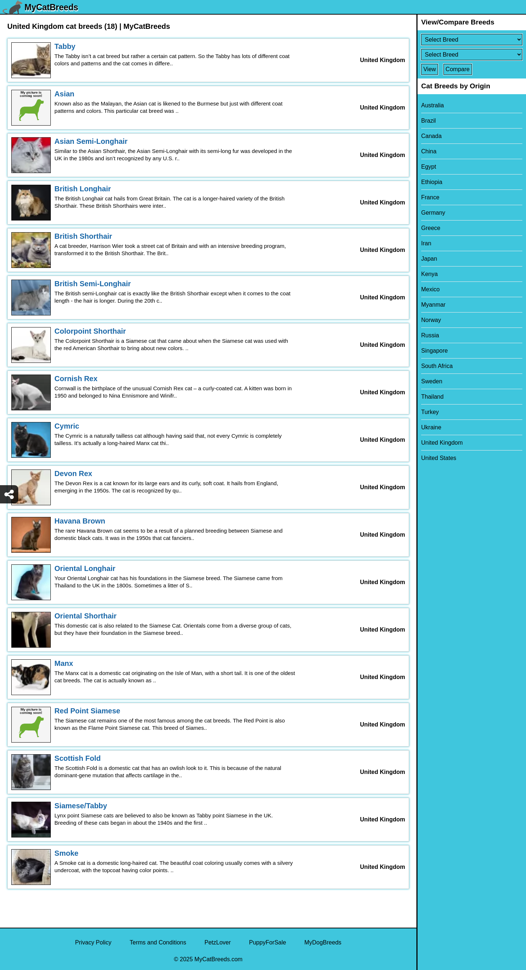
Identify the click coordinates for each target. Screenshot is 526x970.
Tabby (64, 46)
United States (438, 458)
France (430, 197)
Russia (430, 335)
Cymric (66, 426)
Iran (426, 243)
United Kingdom (442, 443)
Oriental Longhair (84, 568)
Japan (429, 259)
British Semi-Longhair (92, 284)
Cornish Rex (76, 379)
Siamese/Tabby (80, 806)
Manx (63, 663)
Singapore (434, 351)
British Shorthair (83, 236)
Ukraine (431, 427)
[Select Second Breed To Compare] (471, 54)
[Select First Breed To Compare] (471, 39)
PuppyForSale (267, 942)
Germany (433, 213)
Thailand (432, 397)
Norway (431, 320)
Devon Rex (73, 473)
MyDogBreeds (322, 942)
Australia (432, 105)
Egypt (428, 167)
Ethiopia (431, 182)
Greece (430, 228)
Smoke (66, 853)
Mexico (430, 289)
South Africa (437, 366)
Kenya (429, 274)
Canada (431, 136)
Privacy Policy (93, 942)
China (429, 151)
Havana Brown (79, 521)
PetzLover (218, 942)
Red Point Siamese (87, 711)
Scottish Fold (77, 758)
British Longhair (82, 189)
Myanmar (433, 305)
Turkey (430, 412)
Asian (64, 94)
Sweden (431, 381)
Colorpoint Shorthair (90, 331)
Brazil (428, 121)
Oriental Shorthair (85, 616)
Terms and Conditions (158, 942)
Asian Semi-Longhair (90, 141)
